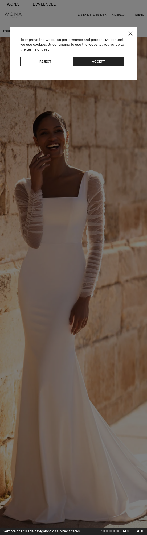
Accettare (133, 531)
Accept (98, 61)
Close (130, 33)
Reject (45, 61)
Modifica (110, 531)
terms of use (37, 49)
